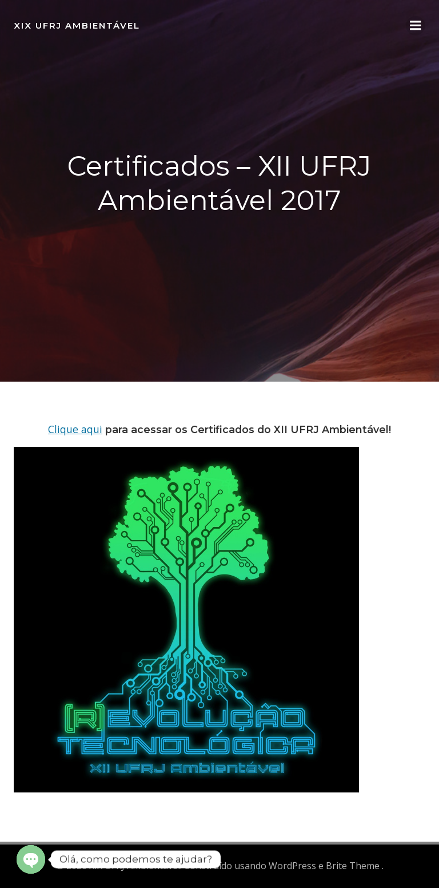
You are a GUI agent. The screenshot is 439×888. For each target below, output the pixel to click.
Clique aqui (75, 429)
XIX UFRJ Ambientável (77, 25)
